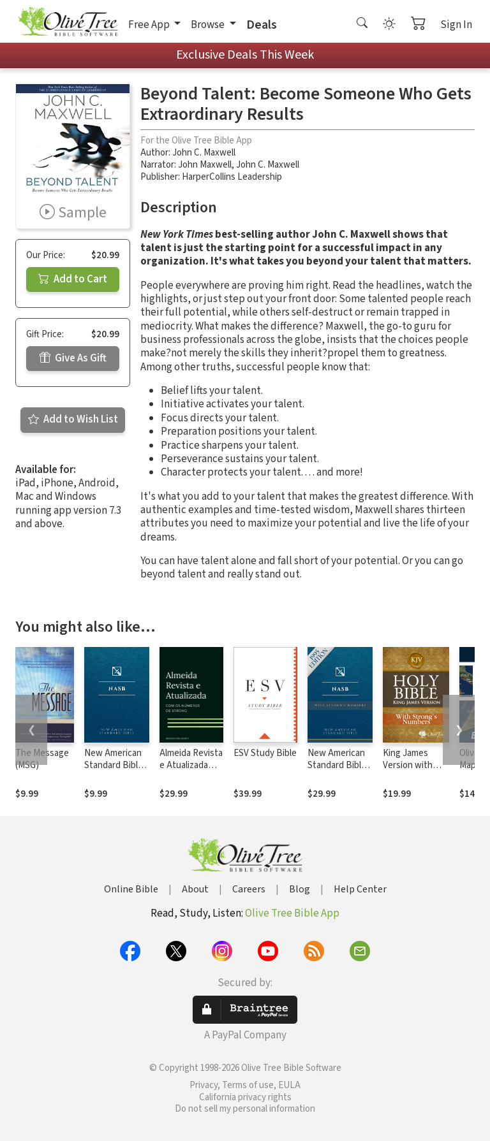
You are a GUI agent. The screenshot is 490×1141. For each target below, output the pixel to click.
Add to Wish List (73, 419)
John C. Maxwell (203, 152)
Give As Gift (73, 358)
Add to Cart (72, 279)
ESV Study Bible (265, 753)
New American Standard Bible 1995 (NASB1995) (113, 771)
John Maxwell (205, 164)
